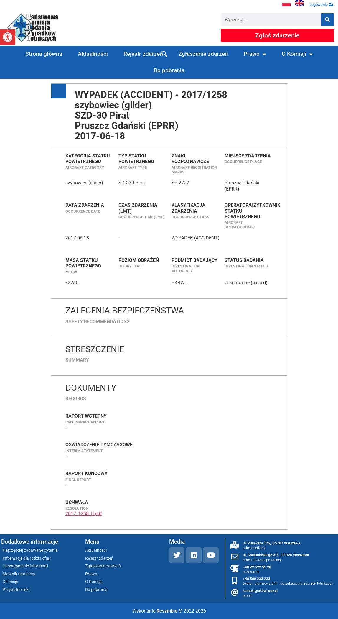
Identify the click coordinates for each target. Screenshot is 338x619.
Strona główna (43, 53)
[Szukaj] (327, 19)
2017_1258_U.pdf (83, 513)
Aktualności (93, 53)
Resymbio (166, 611)
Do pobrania (169, 70)
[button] (7, 37)
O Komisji (297, 54)
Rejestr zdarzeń (143, 53)
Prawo (255, 54)
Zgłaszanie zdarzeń (203, 53)
